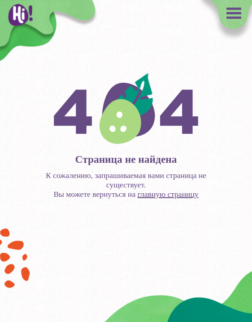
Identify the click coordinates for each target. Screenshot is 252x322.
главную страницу (168, 194)
